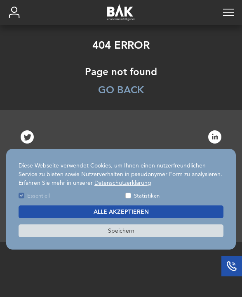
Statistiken (147, 195)
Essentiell (38, 195)
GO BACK (121, 90)
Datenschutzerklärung (122, 182)
